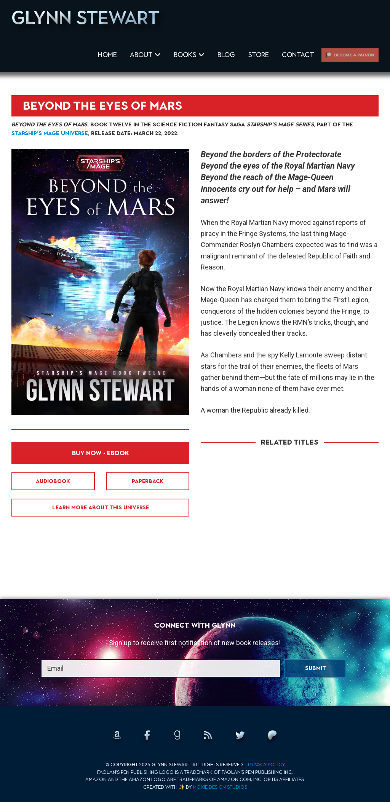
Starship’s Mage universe (49, 133)
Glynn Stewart (85, 17)
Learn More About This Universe (100, 507)
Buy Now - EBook (100, 453)
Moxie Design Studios (220, 787)
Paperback (147, 481)
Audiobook (53, 481)
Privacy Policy (266, 764)
